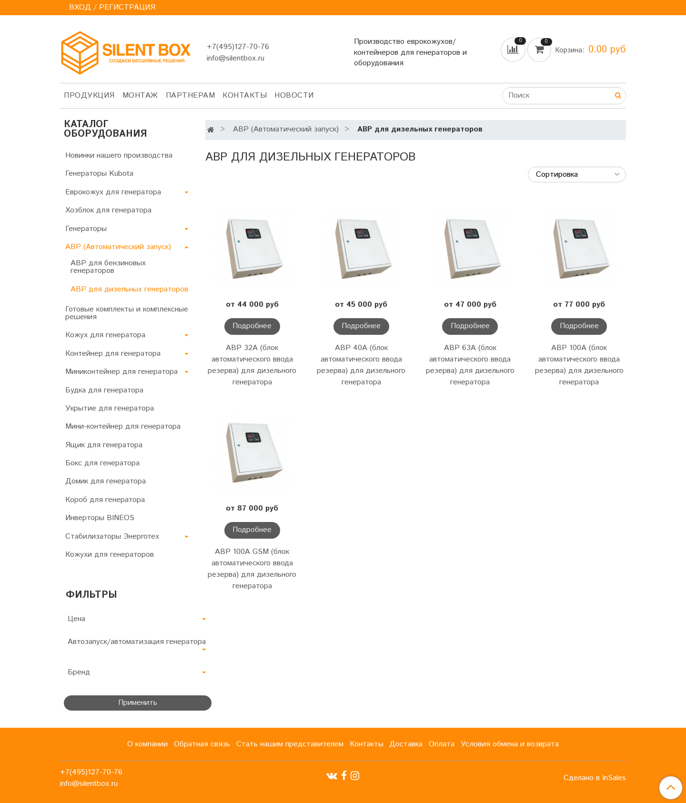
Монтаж (140, 95)
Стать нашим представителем (289, 744)
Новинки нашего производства (118, 155)
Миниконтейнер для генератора (121, 371)
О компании (147, 744)
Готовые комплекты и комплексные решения (126, 313)
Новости (294, 95)
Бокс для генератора (102, 463)
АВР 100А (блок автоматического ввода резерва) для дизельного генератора (579, 365)
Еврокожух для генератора (113, 192)
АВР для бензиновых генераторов (108, 267)
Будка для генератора (104, 390)
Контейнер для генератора (113, 353)
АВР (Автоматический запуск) (286, 129)
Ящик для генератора (103, 445)
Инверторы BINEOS (99, 517)
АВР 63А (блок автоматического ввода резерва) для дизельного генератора (470, 365)
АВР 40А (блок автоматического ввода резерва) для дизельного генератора (361, 365)
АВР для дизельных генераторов (129, 289)
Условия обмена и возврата (510, 744)
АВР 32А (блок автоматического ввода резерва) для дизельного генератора (252, 365)
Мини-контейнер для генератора (123, 426)
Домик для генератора (105, 481)
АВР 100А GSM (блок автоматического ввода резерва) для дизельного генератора (252, 569)
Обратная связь (202, 744)
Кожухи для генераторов (109, 554)
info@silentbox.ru (235, 58)
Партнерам (190, 95)
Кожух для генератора (105, 335)
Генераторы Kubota (99, 173)
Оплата (441, 744)
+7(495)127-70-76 (238, 46)
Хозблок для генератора (108, 210)
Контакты (244, 95)
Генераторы (86, 228)
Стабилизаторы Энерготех (112, 536)
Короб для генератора (105, 499)
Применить (137, 702)
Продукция (89, 95)
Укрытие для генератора (109, 408)
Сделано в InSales (595, 778)
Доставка (406, 744)
